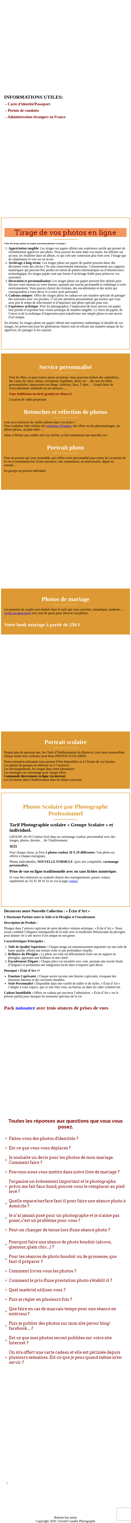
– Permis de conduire (21, 110)
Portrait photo (65, 447)
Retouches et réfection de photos (65, 411)
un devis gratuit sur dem (49, 394)
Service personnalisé (65, 367)
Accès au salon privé (17, 613)
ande (69, 394)
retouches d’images (58, 426)
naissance (25, 1008)
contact (73, 881)
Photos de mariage (65, 599)
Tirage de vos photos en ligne (65, 232)
